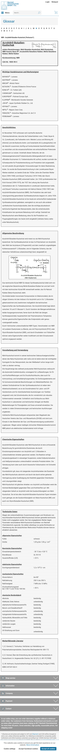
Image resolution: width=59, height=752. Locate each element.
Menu (5, 12)
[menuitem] (48, 2)
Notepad (55, 2)
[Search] (39, 13)
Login (47, 2)
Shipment (35, 734)
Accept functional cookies (28, 749)
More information (32, 745)
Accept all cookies (48, 749)
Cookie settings (9, 749)
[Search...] (27, 13)
